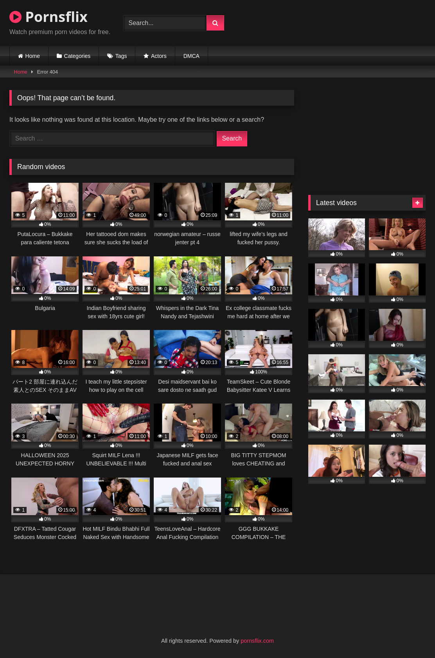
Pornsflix (48, 16)
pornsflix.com (257, 641)
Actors (159, 56)
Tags (121, 56)
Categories (77, 56)
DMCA (191, 56)
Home (32, 56)
